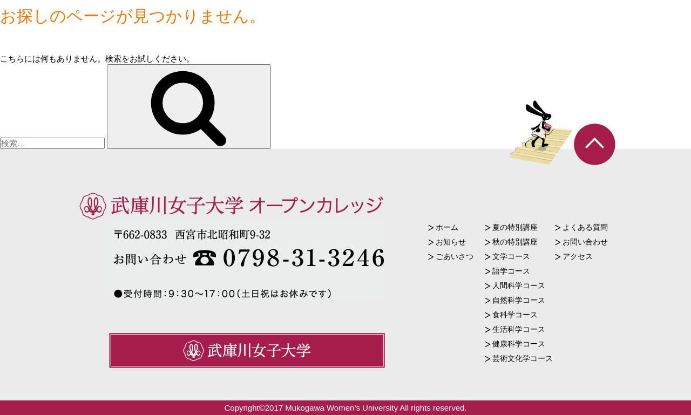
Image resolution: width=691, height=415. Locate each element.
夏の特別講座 (515, 227)
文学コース (511, 256)
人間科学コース (518, 285)
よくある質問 (585, 227)
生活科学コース (518, 329)
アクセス (578, 256)
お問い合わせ (585, 241)
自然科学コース (518, 300)
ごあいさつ (454, 256)
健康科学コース (518, 343)
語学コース (511, 271)
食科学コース (515, 314)
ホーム (447, 227)
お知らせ (451, 241)
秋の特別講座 (515, 241)
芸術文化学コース (522, 358)
